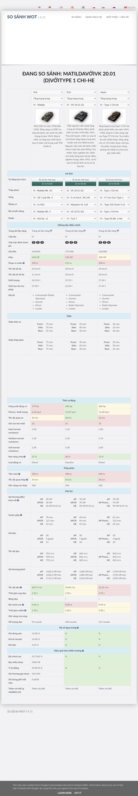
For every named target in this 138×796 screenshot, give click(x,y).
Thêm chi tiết (38, 688)
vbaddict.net (14, 691)
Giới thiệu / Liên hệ (117, 17)
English (42, 7)
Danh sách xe (93, 17)
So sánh (76, 17)
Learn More (65, 793)
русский (117, 7)
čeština (106, 7)
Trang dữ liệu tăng (42, 230)
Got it (77, 793)
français (64, 7)
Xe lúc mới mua (47, 180)
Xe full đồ (47, 184)
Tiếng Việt (129, 7)
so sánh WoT (26, 16)
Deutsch (53, 7)
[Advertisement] (69, 43)
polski (96, 7)
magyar (86, 7)
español (75, 7)
